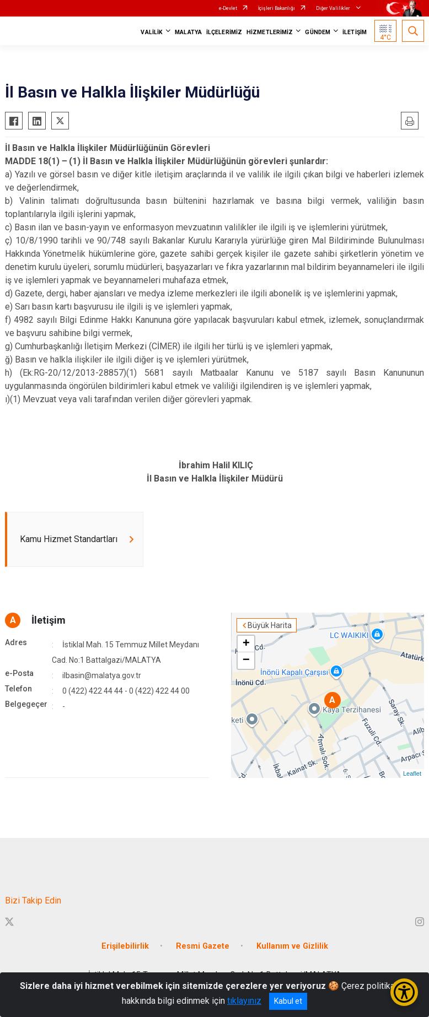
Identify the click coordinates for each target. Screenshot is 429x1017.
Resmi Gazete (202, 946)
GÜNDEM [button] (317, 32)
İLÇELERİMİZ (224, 32)
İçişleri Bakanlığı (276, 8)
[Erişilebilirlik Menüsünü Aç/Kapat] (404, 992)
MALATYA (188, 32)
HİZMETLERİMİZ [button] (269, 32)
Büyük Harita (270, 625)
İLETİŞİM (354, 32)
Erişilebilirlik (125, 946)
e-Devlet (228, 8)
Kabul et (288, 1001)
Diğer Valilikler (333, 8)
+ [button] (246, 644)
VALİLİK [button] (152, 32)
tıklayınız (244, 1001)
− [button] (246, 660)
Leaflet (412, 773)
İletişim (48, 620)
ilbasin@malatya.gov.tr (101, 675)
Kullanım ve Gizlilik (292, 946)
